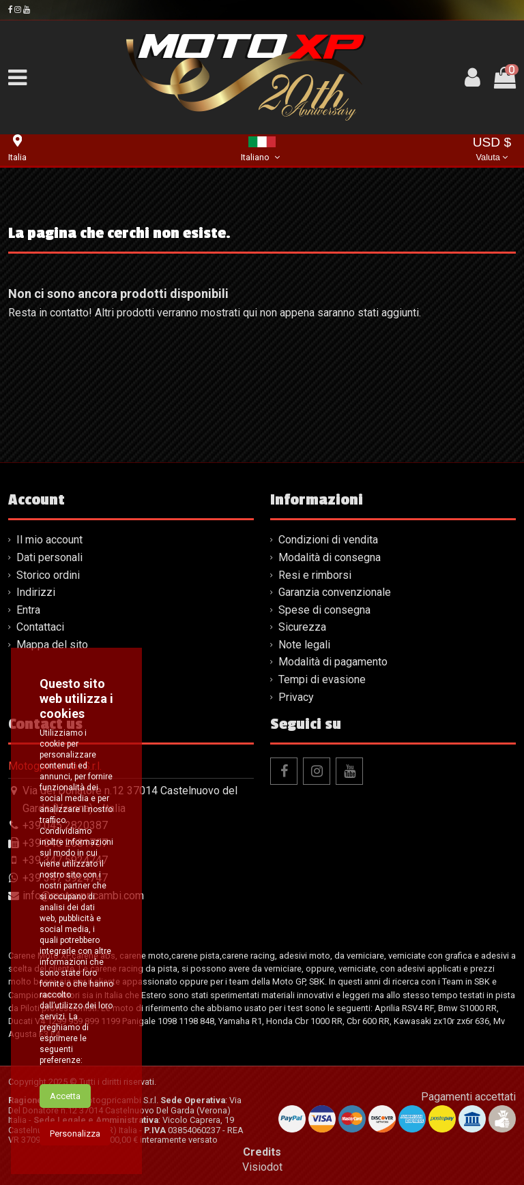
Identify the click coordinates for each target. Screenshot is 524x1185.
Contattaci (40, 626)
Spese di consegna (324, 609)
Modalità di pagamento (333, 661)
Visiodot (262, 1166)
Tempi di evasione (322, 679)
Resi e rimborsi (314, 575)
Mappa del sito (52, 644)
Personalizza (75, 1145)
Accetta (65, 1107)
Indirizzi (35, 592)
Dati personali (49, 557)
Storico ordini (48, 575)
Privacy (296, 697)
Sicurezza (302, 626)
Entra (28, 609)
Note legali (304, 644)
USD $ (492, 150)
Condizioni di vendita (328, 539)
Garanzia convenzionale (334, 592)
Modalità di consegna (329, 557)
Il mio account (49, 539)
